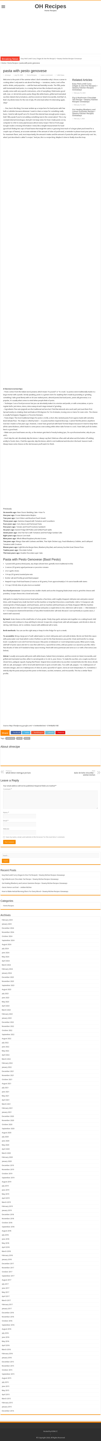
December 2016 (8, 1313)
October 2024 (7, 936)
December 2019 (8, 1165)
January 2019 (7, 1210)
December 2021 (8, 1071)
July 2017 (5, 1284)
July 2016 (5, 1333)
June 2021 (5, 1092)
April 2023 (5, 1006)
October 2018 (7, 1223)
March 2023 (6, 1010)
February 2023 (7, 1014)
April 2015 (5, 1394)
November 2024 (8, 932)
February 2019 (7, 1206)
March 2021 (6, 1104)
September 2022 (8, 1034)
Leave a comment (47, 75)
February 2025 (7, 920)
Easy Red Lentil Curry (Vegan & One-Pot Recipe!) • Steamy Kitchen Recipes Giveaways (51, 59)
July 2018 (5, 1235)
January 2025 (7, 924)
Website (6, 829)
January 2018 (7, 1259)
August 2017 (6, 1280)
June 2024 (5, 953)
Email (5, 821)
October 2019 (7, 1174)
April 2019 (5, 1198)
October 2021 (7, 1079)
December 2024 (8, 928)
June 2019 (5, 1190)
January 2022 (7, 1067)
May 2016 (5, 1341)
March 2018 (6, 1251)
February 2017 (7, 1304)
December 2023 (8, 977)
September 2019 (8, 1178)
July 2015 (5, 1382)
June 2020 (5, 1141)
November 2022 (8, 1026)
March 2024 (6, 965)
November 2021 (8, 1075)
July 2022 (5, 1043)
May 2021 (5, 1096)
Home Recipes (12, 63)
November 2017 (8, 1268)
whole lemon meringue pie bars (19, 772)
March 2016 (6, 1349)
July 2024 (5, 949)
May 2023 (5, 1002)
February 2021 (7, 1108)
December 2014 (8, 1411)
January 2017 (7, 1309)
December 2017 (8, 1264)
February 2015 (7, 1403)
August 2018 (6, 1231)
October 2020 (7, 1124)
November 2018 (8, 1219)
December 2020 (8, 1116)
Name (6, 812)
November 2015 (8, 1366)
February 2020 (7, 1157)
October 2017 (7, 1272)
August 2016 (6, 1329)
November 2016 (8, 1317)
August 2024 (6, 944)
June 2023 (5, 998)
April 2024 (5, 961)
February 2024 (7, 969)
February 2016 (7, 1354)
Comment (7, 789)
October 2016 (7, 1321)
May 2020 (5, 1145)
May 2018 (5, 1243)
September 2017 (8, 1276)
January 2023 (7, 1018)
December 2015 (8, 1362)
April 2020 (5, 1149)
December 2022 (8, 1022)
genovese (10, 738)
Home (3, 63)
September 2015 (8, 1374)
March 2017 (6, 1300)
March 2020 (6, 1153)
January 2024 (7, 973)
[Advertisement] (50, 31)
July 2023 (5, 994)
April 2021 (5, 1100)
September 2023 (8, 985)
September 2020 (8, 1129)
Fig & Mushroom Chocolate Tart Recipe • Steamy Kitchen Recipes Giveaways (85, 99)
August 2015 (6, 1378)
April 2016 (5, 1345)
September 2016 (8, 1325)
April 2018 (5, 1247)
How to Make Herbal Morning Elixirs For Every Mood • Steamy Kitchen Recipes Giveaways (35, 891)
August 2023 (6, 989)
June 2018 (5, 1239)
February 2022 (7, 1063)
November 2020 (8, 1120)
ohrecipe (8, 75)
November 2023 (8, 981)
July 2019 (5, 1186)
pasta (20, 738)
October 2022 (7, 1030)
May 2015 (5, 1390)
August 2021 (6, 1084)
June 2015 (5, 1386)
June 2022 (5, 1047)
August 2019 (6, 1182)
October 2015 (7, 1370)
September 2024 (8, 940)
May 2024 (5, 957)
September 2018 (8, 1227)
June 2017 (5, 1288)
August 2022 (6, 1039)
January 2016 (7, 1358)
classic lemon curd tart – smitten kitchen (17, 887)
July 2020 (5, 1137)
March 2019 (6, 1202)
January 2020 (7, 1161)
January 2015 (7, 1407)
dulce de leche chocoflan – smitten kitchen (81, 773)
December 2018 (8, 1214)
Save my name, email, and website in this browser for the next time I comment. (35, 837)
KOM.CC (54, 1431)
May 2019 (5, 1194)
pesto (27, 738)
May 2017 (5, 1292)
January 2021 (7, 1112)
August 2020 (6, 1133)
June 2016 (5, 1337)
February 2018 (7, 1255)
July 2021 (5, 1088)
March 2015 (6, 1399)
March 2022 (6, 1059)
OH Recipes (50, 6)
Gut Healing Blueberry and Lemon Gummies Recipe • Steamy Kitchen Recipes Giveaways (83, 112)
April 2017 (5, 1296)
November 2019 (8, 1169)
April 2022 (5, 1055)
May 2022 (5, 1051)
